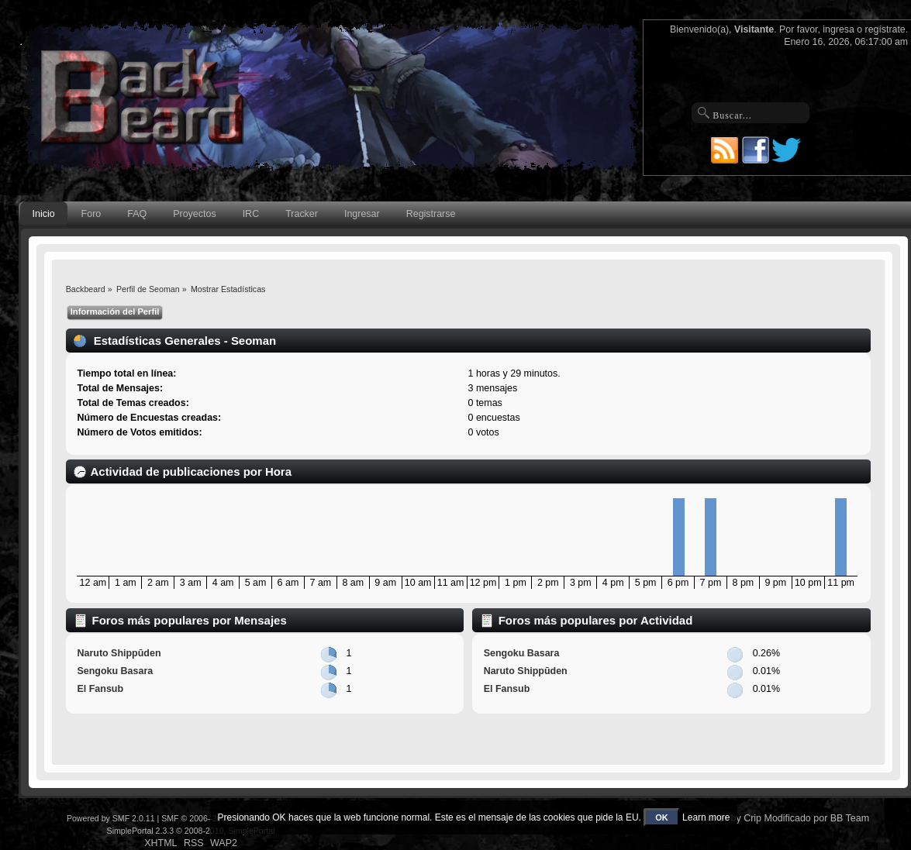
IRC (251, 213)
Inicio (44, 213)
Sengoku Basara (115, 671)
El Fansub (100, 688)
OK (661, 817)
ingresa (838, 29)
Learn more (706, 817)
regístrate (885, 29)
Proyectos (194, 213)
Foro (91, 213)
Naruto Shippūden (118, 653)
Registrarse (431, 213)
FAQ (137, 213)
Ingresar (362, 213)
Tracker (301, 213)
